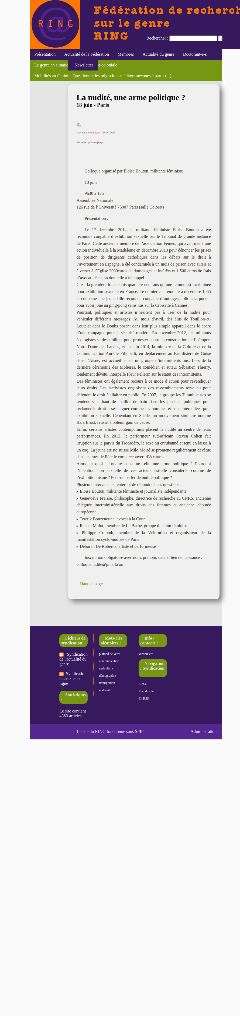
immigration (107, 683)
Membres (126, 54)
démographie (107, 676)
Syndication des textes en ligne (72, 678)
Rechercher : (157, 38)
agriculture (106, 668)
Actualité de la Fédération (86, 54)
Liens (142, 684)
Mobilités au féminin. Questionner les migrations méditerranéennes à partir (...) (102, 75)
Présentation (45, 54)
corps (101, 142)
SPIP (139, 731)
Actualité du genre (158, 54)
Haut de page (91, 583)
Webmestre (146, 654)
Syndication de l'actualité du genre (73, 659)
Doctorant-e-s (195, 54)
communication (109, 661)
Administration (203, 731)
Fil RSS (144, 698)
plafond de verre (109, 654)
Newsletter (82, 65)
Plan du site (146, 691)
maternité (105, 690)
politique (92, 142)
